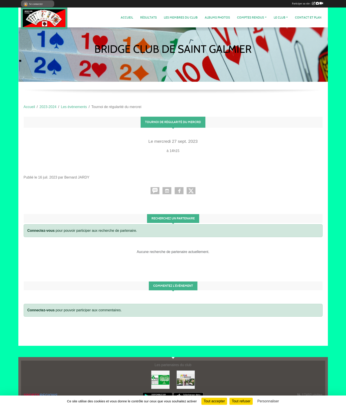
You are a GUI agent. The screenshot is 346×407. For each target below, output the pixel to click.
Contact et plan (308, 17)
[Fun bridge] (186, 379)
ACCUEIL (127, 17)
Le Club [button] (279, 17)
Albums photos (217, 17)
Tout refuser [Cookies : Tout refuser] (241, 401)
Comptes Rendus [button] (250, 17)
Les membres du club (181, 17)
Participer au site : (307, 3)
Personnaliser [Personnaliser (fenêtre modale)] (268, 401)
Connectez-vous (41, 230)
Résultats (148, 17)
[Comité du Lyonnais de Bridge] (160, 379)
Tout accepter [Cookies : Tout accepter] (214, 401)
